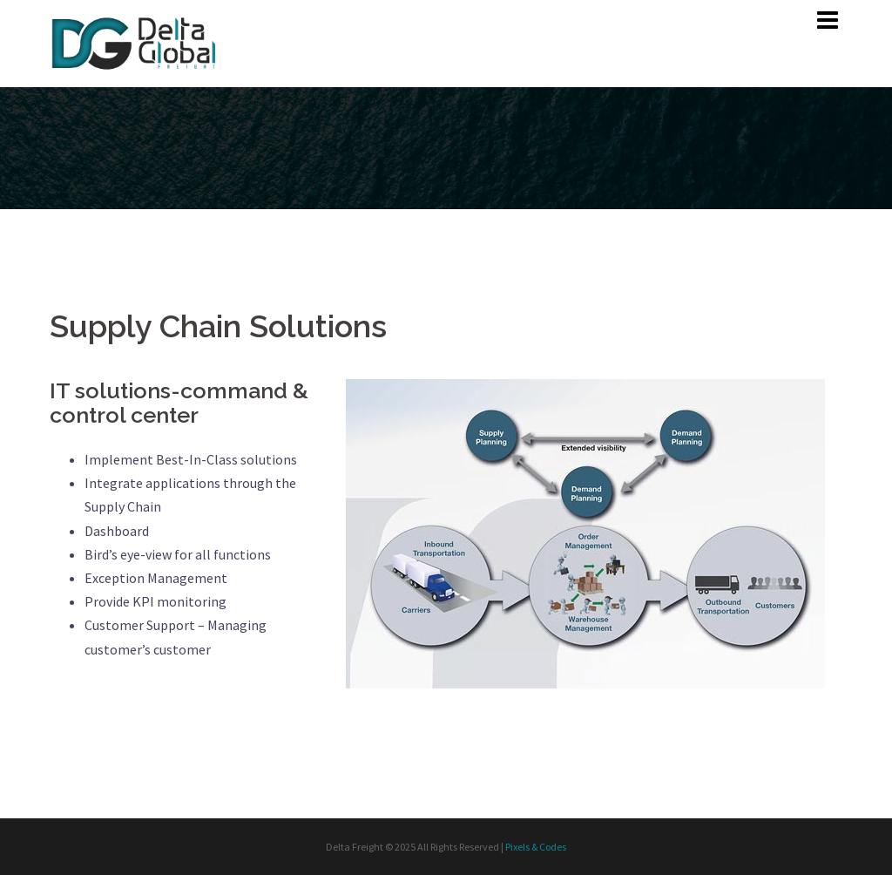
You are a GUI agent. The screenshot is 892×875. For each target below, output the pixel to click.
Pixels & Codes (535, 846)
